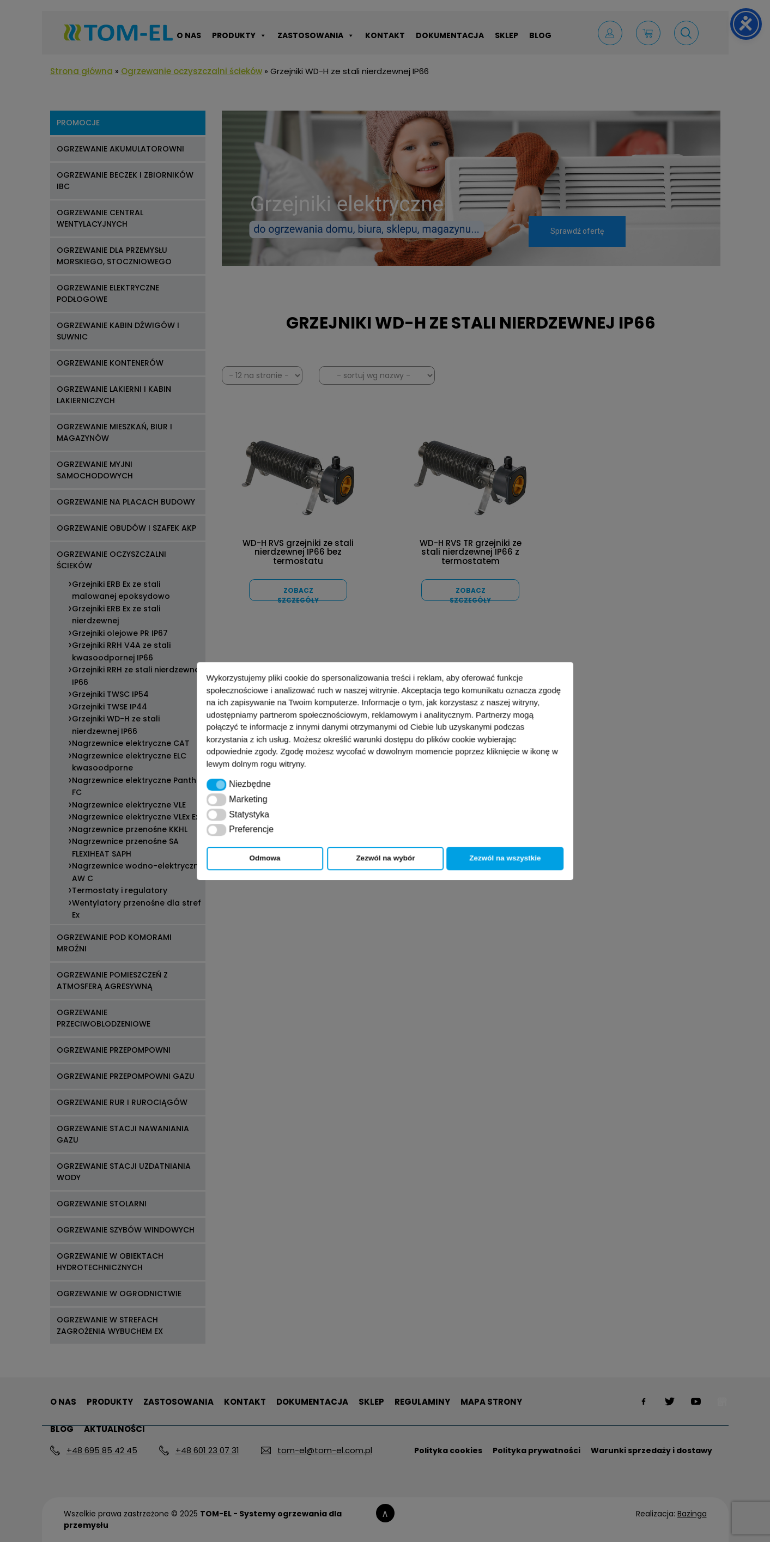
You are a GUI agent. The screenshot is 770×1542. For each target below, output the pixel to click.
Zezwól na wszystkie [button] (505, 858)
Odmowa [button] (265, 858)
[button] (217, 785)
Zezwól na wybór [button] (385, 858)
